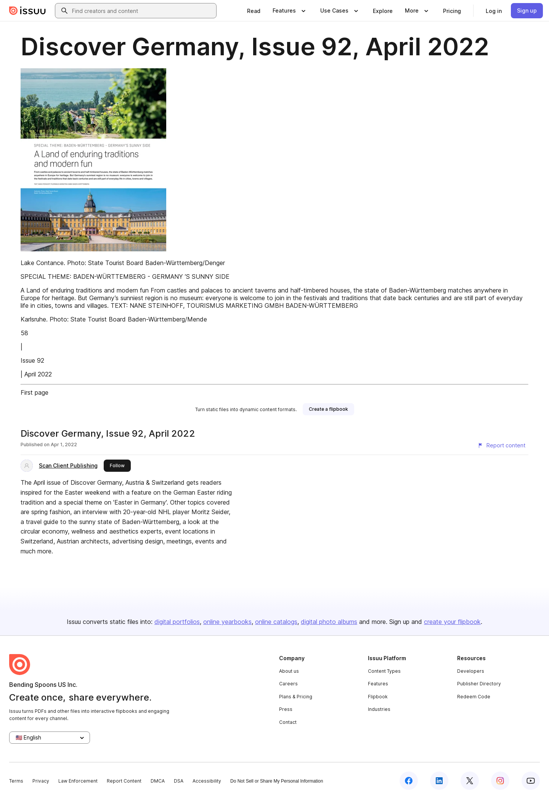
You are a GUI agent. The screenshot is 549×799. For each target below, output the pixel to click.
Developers (470, 671)
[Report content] (501, 445)
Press (285, 709)
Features (378, 683)
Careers (288, 683)
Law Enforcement (78, 781)
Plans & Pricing (295, 696)
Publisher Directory (479, 683)
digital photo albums (329, 621)
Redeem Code (473, 696)
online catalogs (276, 621)
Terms (16, 781)
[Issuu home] (27, 10)
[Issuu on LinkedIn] (439, 781)
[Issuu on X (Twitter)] (470, 781)
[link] (253, 10)
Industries (379, 709)
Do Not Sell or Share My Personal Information (276, 781)
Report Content (124, 781)
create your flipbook (452, 621)
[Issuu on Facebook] (409, 781)
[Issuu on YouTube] (531, 781)
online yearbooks (227, 621)
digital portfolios (177, 621)
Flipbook (378, 696)
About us (289, 671)
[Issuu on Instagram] (500, 781)
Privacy (40, 781)
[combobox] (142, 10)
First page (34, 392)
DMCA (158, 781)
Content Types (384, 671)
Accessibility (207, 781)
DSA (178, 781)
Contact (288, 722)
